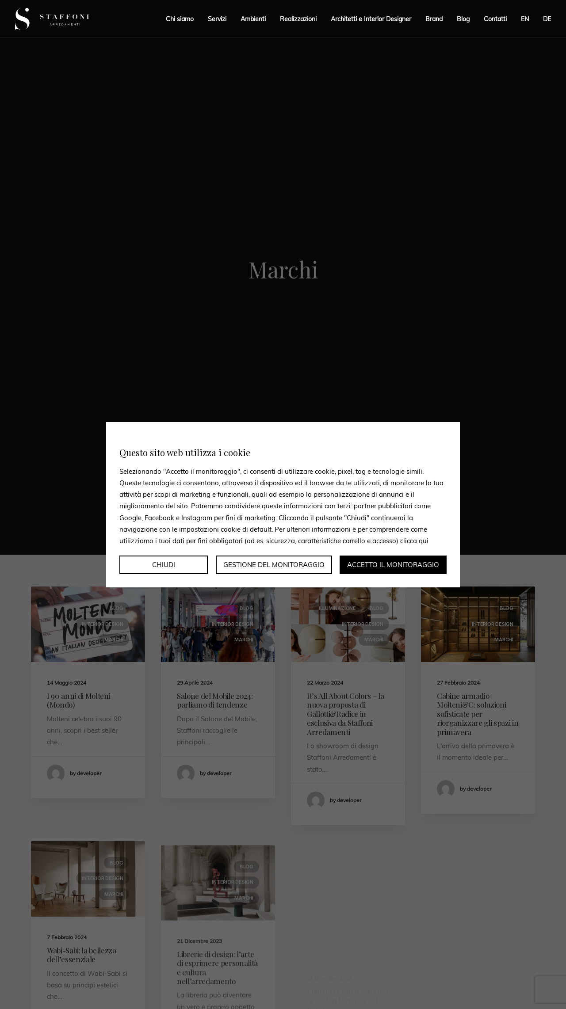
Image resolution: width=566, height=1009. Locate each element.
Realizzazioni (298, 19)
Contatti (495, 19)
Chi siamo (180, 19)
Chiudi (163, 564)
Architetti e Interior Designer (371, 19)
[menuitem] (525, 19)
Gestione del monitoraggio (274, 564)
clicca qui (414, 541)
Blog (463, 19)
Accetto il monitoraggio (393, 564)
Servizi (217, 19)
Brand (434, 19)
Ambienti (253, 19)
